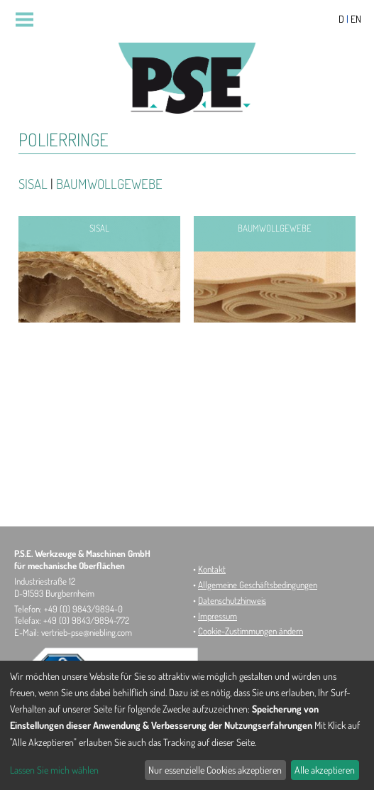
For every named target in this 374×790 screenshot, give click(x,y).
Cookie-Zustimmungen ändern (250, 631)
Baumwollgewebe (109, 184)
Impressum (217, 616)
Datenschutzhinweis (232, 600)
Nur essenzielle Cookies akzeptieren (215, 770)
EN (356, 19)
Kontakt (212, 569)
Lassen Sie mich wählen (54, 770)
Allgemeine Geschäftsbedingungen (257, 584)
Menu (30, 19)
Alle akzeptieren (325, 770)
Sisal (33, 184)
